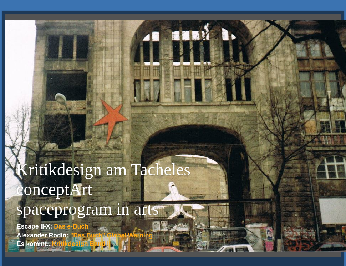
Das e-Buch (71, 226)
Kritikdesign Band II (81, 243)
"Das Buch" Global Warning (111, 235)
